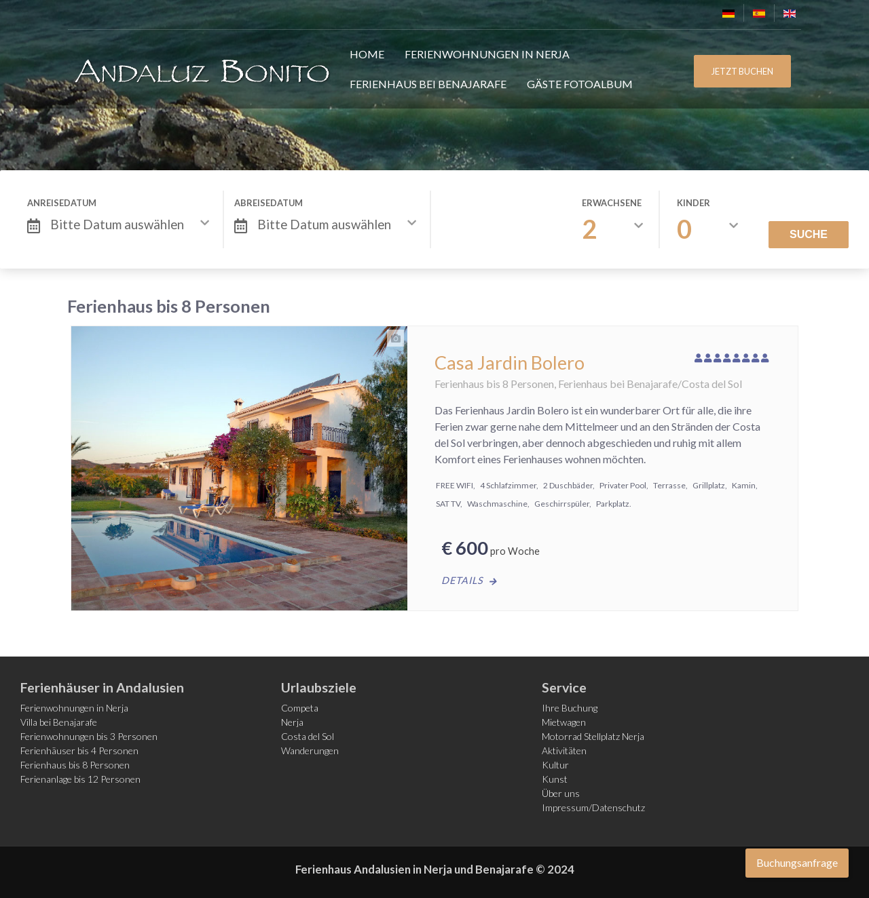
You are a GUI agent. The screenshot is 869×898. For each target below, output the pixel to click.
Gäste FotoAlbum (580, 83)
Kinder (693, 202)
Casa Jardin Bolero (509, 362)
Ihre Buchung (569, 708)
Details (462, 580)
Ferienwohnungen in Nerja (487, 53)
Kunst (555, 779)
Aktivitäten (564, 750)
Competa (299, 708)
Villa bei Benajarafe (58, 722)
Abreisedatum (268, 202)
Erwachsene (612, 202)
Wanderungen (310, 750)
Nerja (292, 722)
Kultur (555, 764)
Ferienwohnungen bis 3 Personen (89, 736)
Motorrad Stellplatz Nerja (593, 736)
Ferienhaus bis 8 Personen (75, 764)
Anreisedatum (61, 202)
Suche (809, 234)
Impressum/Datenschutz (593, 807)
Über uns (561, 793)
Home (367, 53)
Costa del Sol (307, 736)
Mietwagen (564, 722)
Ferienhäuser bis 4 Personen (79, 750)
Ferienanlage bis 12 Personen (80, 779)
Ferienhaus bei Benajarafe (428, 83)
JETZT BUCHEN (742, 71)
